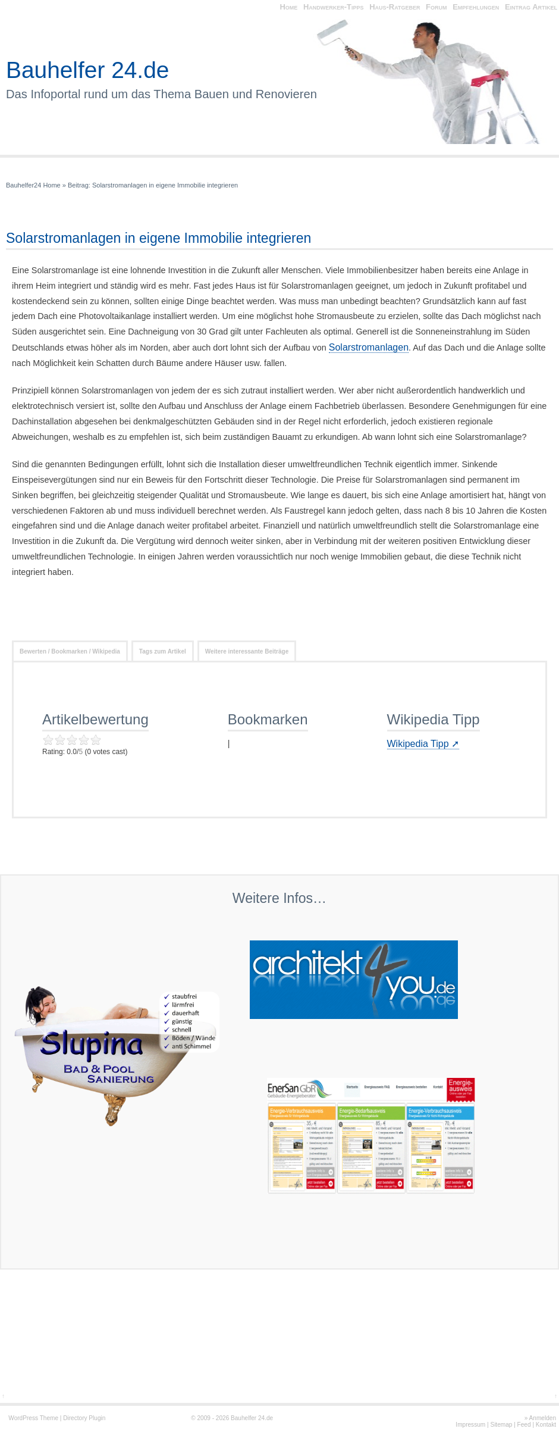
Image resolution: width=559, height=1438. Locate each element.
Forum (436, 6)
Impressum (470, 1424)
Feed (524, 1424)
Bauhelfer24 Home (33, 185)
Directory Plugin (84, 1418)
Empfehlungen (476, 6)
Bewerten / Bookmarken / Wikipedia (70, 651)
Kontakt (546, 1424)
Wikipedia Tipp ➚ (423, 744)
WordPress (23, 1418)
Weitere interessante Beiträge (246, 651)
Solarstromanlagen (369, 347)
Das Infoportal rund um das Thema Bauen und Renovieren (161, 94)
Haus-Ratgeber (394, 6)
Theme (49, 1418)
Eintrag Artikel (531, 6)
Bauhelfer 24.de (87, 70)
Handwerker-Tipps (333, 6)
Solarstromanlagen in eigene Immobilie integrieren (165, 185)
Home (288, 6)
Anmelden (542, 1418)
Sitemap (501, 1424)
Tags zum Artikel (162, 651)
